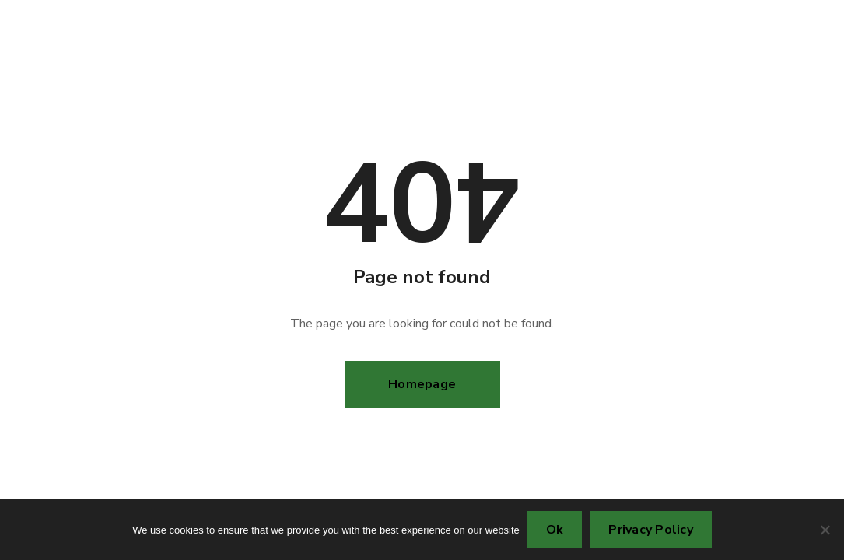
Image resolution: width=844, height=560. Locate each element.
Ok (555, 529)
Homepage (422, 384)
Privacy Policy (650, 529)
